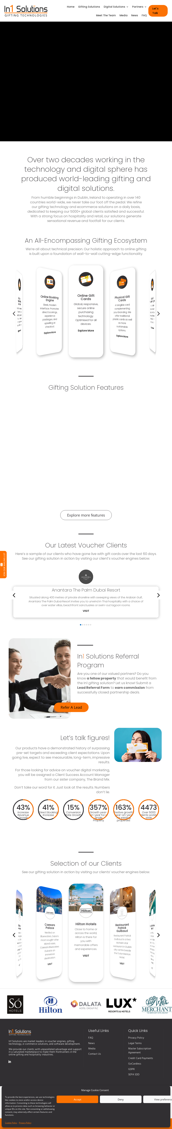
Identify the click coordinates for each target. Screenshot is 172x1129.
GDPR (131, 1069)
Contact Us (94, 1054)
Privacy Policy (25, 1122)
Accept (77, 1099)
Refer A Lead (71, 707)
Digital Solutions (114, 7)
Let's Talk (155, 11)
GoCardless (134, 1064)
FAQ (144, 15)
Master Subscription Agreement (139, 1051)
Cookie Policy (11, 1122)
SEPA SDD (133, 1074)
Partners (137, 7)
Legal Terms (135, 1043)
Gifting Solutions (89, 7)
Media (124, 15)
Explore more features (86, 515)
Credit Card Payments (140, 1058)
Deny (121, 1099)
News (134, 15)
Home (70, 7)
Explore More (19, 331)
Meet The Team (106, 15)
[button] (13, 313)
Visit (86, 611)
